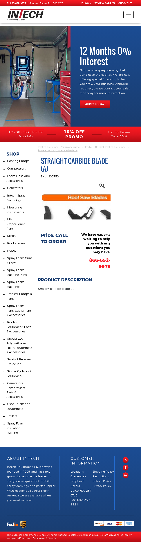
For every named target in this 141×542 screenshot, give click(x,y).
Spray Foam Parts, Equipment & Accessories (18, 310)
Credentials (78, 476)
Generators (15, 188)
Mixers (11, 235)
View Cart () (104, 3)
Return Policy (102, 481)
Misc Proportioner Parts (15, 224)
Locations (77, 471)
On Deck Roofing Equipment (110, 147)
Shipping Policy (103, 471)
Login (86, 3)
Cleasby (88, 147)
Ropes (11, 250)
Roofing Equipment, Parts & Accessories (18, 326)
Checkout (125, 3)
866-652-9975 (16, 3)
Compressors (16, 168)
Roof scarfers (16, 243)
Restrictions (101, 476)
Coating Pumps (18, 161)
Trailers (12, 416)
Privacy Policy (102, 486)
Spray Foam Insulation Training (15, 428)
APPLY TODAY (94, 104)
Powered (42, 150)
